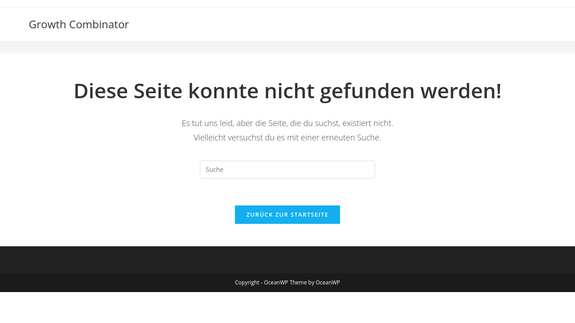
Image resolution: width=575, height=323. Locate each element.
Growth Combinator (79, 24)
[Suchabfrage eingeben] (287, 170)
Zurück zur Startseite (288, 214)
